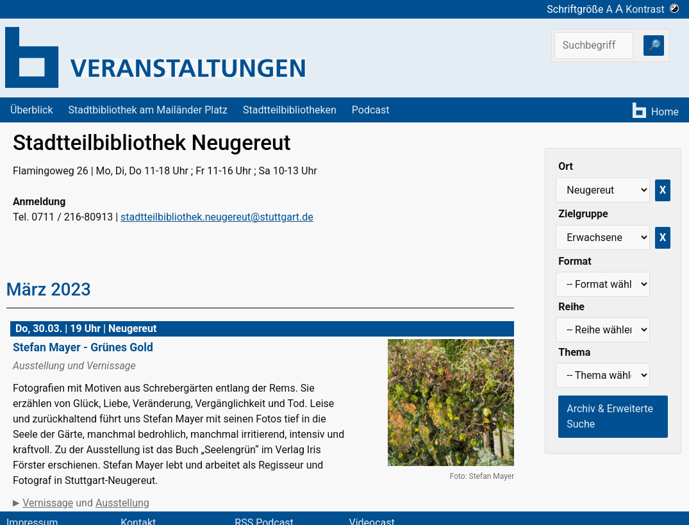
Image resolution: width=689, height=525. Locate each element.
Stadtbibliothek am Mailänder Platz (148, 110)
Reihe (571, 307)
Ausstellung (122, 503)
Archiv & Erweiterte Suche (610, 416)
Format (574, 261)
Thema (574, 352)
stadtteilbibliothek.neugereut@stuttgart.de (216, 217)
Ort (565, 166)
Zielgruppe (583, 214)
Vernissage (47, 503)
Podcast (371, 110)
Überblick (31, 110)
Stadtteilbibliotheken (289, 110)
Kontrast (652, 9)
